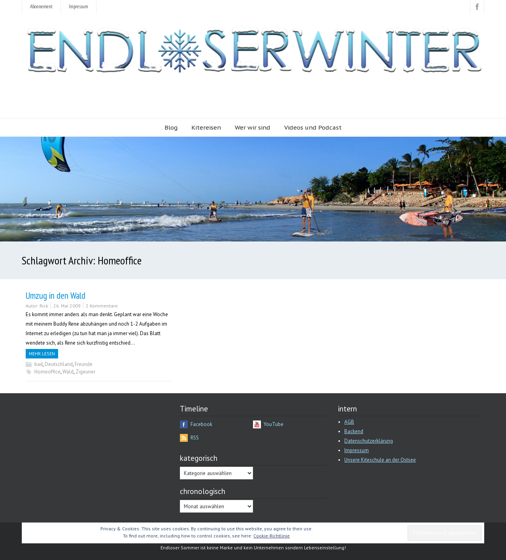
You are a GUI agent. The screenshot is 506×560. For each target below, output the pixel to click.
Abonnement (41, 6)
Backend (353, 431)
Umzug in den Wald (55, 295)
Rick (44, 306)
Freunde (84, 364)
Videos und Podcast (313, 127)
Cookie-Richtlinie (271, 536)
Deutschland (59, 364)
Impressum (78, 6)
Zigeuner (85, 371)
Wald (68, 371)
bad (38, 364)
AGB (349, 422)
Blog (170, 127)
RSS (195, 437)
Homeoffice (47, 371)
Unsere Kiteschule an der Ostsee (380, 459)
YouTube (273, 424)
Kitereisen (206, 127)
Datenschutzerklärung (368, 440)
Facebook (201, 424)
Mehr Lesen (42, 353)
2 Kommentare (102, 306)
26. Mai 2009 (67, 306)
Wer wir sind (252, 127)
